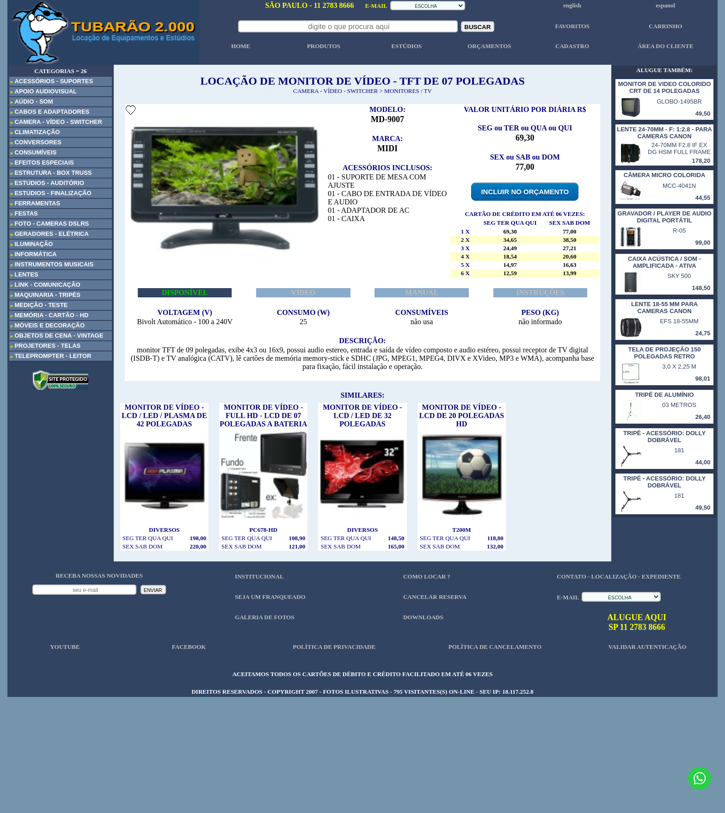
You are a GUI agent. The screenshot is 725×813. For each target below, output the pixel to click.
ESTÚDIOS (406, 46)
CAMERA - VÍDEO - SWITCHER (335, 90)
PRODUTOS (323, 46)
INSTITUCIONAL (259, 576)
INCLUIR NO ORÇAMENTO (525, 192)
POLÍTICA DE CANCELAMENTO (495, 646)
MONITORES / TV (408, 90)
